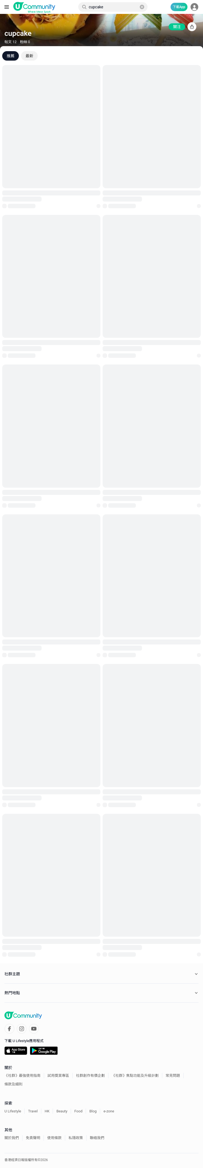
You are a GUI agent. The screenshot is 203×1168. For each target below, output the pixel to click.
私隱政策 (75, 1138)
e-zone (108, 1111)
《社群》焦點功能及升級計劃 (135, 1075)
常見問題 (173, 1075)
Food (78, 1111)
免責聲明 (33, 1138)
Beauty (61, 1111)
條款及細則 (13, 1084)
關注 (177, 26)
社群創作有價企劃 (90, 1075)
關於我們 (11, 1138)
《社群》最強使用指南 (22, 1075)
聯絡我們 (97, 1138)
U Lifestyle (12, 1111)
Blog (93, 1111)
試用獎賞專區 (58, 1075)
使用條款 (54, 1138)
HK (47, 1111)
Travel (33, 1111)
